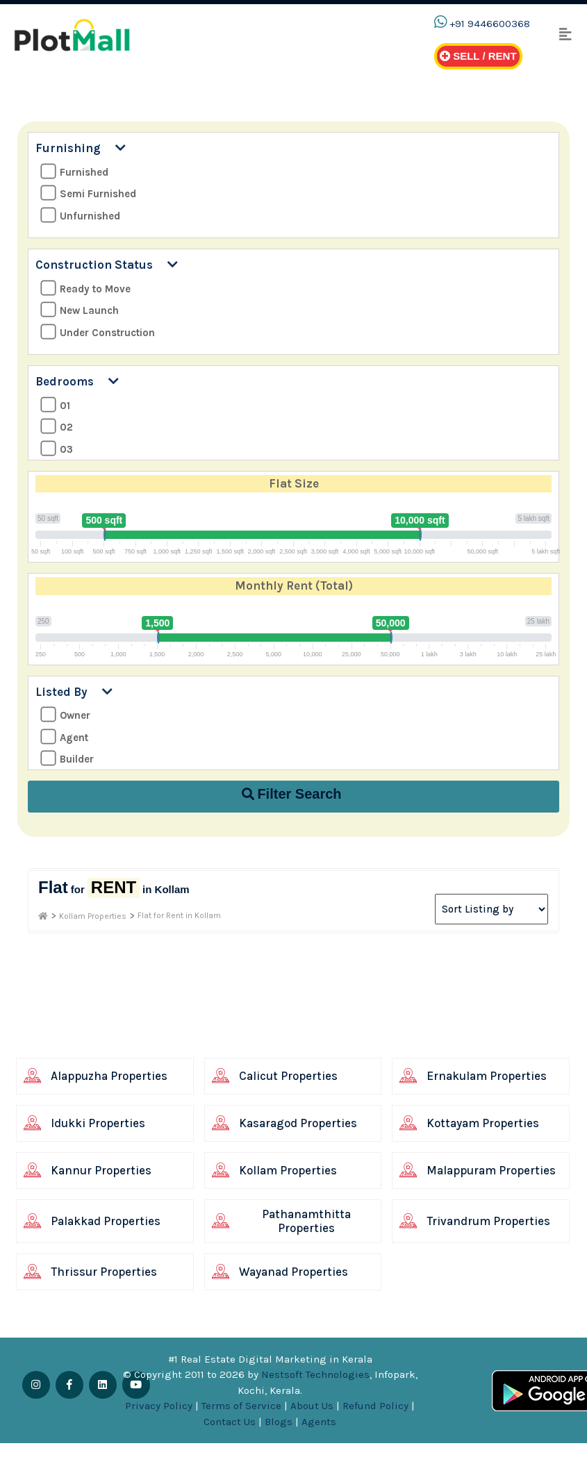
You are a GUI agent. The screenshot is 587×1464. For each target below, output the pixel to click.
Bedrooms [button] (77, 381)
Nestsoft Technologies (315, 1374)
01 (55, 405)
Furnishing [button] (80, 148)
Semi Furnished (88, 193)
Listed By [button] (74, 692)
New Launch (79, 310)
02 (56, 426)
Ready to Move (85, 288)
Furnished (74, 172)
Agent (64, 737)
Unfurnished (80, 215)
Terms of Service (241, 1405)
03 (56, 449)
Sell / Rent (478, 56)
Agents (318, 1421)
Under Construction (97, 332)
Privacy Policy (158, 1405)
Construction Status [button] (106, 265)
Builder (67, 758)
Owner (65, 715)
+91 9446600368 (489, 23)
